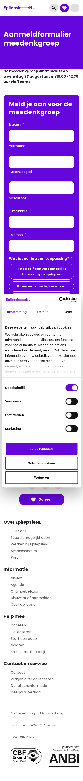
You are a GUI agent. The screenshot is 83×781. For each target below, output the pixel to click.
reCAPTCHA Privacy (43, 725)
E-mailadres (20, 211)
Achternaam (19, 197)
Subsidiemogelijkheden (30, 537)
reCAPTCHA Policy (22, 737)
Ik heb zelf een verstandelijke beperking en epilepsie (42, 271)
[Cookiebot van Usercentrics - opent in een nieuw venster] (59, 300)
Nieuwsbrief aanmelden (31, 597)
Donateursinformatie (29, 685)
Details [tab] (42, 312)
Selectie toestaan (41, 463)
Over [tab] (68, 312)
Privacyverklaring (51, 713)
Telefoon (17, 234)
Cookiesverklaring (23, 713)
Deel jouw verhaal (26, 692)
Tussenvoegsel (20, 172)
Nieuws (17, 578)
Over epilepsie (23, 604)
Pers (14, 557)
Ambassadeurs (24, 550)
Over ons (18, 531)
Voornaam (17, 146)
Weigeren (41, 477)
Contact (18, 672)
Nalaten (17, 645)
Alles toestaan (41, 448)
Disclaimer (18, 725)
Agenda (17, 584)
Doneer (41, 499)
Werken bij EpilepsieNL (30, 544)
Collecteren (21, 632)
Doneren (18, 625)
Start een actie (24, 638)
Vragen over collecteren (32, 679)
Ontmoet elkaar (25, 591)
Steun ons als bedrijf (28, 651)
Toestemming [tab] (16, 312)
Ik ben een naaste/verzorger (41, 286)
